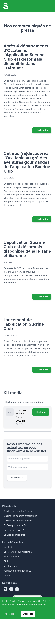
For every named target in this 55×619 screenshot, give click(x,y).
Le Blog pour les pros (14, 534)
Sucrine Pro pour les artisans (18, 520)
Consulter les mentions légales (30, 604)
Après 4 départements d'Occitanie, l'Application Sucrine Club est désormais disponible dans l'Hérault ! (26, 57)
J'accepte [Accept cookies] (28, 614)
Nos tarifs (8, 547)
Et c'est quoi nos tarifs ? (15, 525)
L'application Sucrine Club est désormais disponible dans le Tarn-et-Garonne (27, 249)
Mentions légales (12, 566)
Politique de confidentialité (17, 570)
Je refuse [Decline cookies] (9, 614)
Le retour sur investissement (18, 552)
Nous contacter (11, 556)
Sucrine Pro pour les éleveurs (18, 511)
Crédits (7, 575)
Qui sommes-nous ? (14, 530)
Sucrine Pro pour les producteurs (20, 516)
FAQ (6, 561)
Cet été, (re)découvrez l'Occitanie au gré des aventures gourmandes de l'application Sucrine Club (27, 162)
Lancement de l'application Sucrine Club (24, 324)
